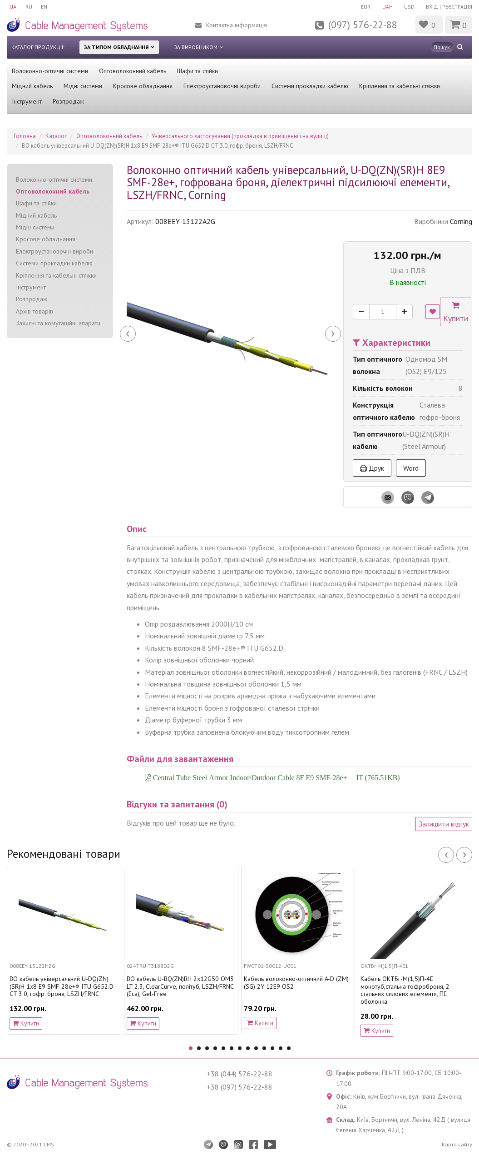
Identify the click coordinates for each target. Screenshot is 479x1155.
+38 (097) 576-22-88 (239, 1086)
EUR (365, 6)
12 (280, 1048)
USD (409, 6)
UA (13, 6)
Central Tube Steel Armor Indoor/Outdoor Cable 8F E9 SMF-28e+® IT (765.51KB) (275, 777)
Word (411, 468)
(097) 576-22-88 (362, 24)
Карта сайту (457, 1144)
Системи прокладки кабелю (310, 86)
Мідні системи (83, 86)
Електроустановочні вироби (222, 86)
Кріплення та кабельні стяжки (399, 86)
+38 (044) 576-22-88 (239, 1073)
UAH (387, 6)
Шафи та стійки (197, 71)
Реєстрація (457, 6)
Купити (456, 312)
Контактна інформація (236, 25)
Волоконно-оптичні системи (50, 71)
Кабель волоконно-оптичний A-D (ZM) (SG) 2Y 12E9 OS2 (296, 983)
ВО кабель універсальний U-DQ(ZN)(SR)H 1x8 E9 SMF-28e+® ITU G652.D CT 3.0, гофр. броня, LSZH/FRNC (62, 986)
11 (272, 1048)
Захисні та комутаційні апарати (58, 323)
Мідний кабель (32, 86)
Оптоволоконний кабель (132, 71)
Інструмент (27, 101)
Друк (372, 468)
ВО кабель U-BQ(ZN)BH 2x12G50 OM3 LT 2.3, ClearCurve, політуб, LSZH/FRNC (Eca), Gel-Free (180, 986)
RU (28, 6)
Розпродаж (68, 101)
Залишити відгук (444, 823)
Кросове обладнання (143, 86)
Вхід (432, 6)
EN (44, 6)
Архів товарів (34, 311)
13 (289, 1048)
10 (264, 1048)
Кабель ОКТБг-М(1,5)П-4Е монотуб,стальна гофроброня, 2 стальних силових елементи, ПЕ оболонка (404, 990)
